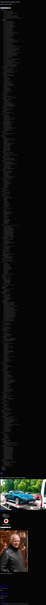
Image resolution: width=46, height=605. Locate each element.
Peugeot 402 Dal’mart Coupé (8, 366)
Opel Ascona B (6, 342)
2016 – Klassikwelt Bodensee (8, 63)
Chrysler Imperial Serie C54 (8, 171)
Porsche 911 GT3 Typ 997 (8, 377)
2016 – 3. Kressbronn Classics (8, 60)
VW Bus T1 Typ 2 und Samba (8, 420)
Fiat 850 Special (6, 222)
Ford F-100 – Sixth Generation (8, 235)
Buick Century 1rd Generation (8, 238)
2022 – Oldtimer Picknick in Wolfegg (9, 39)
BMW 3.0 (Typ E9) (7, 147)
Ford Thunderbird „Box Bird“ (8, 234)
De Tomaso (4, 191)
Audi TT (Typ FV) (6, 118)
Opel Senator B (6, 360)
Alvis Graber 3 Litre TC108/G (8, 108)
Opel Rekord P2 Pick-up (7, 353)
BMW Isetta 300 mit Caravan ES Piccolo (10, 140)
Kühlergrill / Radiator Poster (8, 462)
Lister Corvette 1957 (7, 79)
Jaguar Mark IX (6, 272)
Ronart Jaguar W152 (7, 89)
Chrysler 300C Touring (7, 177)
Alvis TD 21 (6, 110)
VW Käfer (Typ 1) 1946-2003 (8, 417)
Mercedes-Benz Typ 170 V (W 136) (9, 303)
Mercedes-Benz (4, 301)
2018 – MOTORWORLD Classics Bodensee (10, 53)
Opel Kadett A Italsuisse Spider (8, 347)
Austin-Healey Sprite (7, 125)
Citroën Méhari (6, 186)
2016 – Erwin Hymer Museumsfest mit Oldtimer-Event (12, 62)
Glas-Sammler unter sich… (8, 71)
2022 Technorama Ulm (7, 42)
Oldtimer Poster (4, 460)
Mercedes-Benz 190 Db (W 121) (9, 311)
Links (3, 459)
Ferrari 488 (5, 199)
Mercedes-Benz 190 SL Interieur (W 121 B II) (11, 310)
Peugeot (3, 363)
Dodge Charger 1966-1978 (8, 172)
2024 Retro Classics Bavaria (8, 28)
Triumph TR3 (6, 415)
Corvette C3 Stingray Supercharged (9, 168)
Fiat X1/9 (5, 215)
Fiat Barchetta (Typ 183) (7, 213)
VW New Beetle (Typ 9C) (8, 431)
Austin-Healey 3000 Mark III (8, 130)
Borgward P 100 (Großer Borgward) (9, 153)
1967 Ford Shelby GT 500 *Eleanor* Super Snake (11, 225)
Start (3, 9)
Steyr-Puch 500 (6, 216)
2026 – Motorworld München (8, 11)
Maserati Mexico (6, 297)
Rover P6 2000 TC (6, 401)
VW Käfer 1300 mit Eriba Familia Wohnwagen (11, 419)
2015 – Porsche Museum (7, 18)
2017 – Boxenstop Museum (8, 14)
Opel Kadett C (6, 348)
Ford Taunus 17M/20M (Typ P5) (9, 228)
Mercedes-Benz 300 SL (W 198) (9, 307)
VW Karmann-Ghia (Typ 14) (8, 425)
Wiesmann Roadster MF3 (8, 440)
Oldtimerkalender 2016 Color (8, 457)
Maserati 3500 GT (6, 293)
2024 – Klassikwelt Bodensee (8, 30)
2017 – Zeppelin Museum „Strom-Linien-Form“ (11, 16)
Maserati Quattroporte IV (7, 298)
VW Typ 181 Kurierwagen (8, 429)
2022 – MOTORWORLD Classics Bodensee (10, 41)
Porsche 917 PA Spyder (7, 385)
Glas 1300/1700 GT (7, 246)
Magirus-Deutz (4, 292)
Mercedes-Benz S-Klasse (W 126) (9, 320)
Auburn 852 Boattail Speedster (8, 74)
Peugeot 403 (6, 364)
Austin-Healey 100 (7, 129)
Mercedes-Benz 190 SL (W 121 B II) (9, 309)
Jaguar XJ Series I (6, 265)
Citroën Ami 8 (6, 181)
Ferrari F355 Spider (7, 205)
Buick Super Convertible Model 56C (9, 242)
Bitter (3, 135)
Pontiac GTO (6, 244)
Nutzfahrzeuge (4, 336)
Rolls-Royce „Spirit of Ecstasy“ (8, 398)
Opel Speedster (6, 354)
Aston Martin (4, 111)
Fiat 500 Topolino (6, 221)
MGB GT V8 (6, 325)
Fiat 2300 (5, 218)
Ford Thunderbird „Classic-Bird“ (9, 231)
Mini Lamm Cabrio (7, 327)
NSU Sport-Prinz (6, 333)
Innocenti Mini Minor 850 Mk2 (8, 260)
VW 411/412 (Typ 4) (7, 423)
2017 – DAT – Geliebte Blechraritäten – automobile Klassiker (10, 444)
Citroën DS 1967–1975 (7, 183)
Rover (3, 399)
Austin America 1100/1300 (8, 128)
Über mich (3, 467)
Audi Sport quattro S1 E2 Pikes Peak (9, 117)
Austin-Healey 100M (7, 123)
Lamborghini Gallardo (7, 281)
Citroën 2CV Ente (6, 185)
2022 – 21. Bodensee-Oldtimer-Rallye (9, 40)
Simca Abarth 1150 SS (7, 408)
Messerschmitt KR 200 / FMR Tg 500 (9, 84)
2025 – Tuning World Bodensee (8, 25)
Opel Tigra (5, 362)
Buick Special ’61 (6, 241)
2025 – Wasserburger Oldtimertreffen (9, 26)
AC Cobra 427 (6, 95)
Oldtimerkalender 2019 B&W (8, 451)
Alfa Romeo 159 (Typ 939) (8, 98)
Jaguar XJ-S (6, 262)
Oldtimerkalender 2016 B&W (8, 456)
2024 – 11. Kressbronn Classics (8, 29)
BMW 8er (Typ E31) (7, 149)
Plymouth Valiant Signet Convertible (9, 176)
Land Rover (4, 287)
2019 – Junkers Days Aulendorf (8, 47)
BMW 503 (5, 137)
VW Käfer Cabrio (6, 418)
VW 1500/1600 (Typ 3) (7, 422)
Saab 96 (5, 405)
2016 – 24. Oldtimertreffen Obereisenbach (10, 61)
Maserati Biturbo (6, 299)
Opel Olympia (6, 357)
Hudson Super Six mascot (8, 258)
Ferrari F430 (6, 206)
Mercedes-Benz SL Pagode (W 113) (9, 316)
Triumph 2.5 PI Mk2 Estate (8, 412)
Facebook (3, 599)
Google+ (3, 601)
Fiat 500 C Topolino (7, 219)
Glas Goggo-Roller (7, 247)
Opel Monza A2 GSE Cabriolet (8, 350)
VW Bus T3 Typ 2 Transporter (8, 421)
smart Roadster (6, 411)
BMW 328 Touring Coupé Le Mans (9, 138)
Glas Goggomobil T (7, 249)
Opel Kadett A (6, 346)
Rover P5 (5, 400)
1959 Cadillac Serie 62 (7, 157)
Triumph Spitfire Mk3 (7, 414)
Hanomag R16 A (6, 251)
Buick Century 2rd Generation (8, 239)
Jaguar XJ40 (6, 263)
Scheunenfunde (4, 67)
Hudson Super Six (6, 255)
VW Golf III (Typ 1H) (7, 428)
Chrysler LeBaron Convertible (8, 178)
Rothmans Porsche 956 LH (8, 391)
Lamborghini (4, 278)
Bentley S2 (5, 132)
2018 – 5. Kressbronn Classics (8, 51)
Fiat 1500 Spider (6, 211)
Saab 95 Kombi (6, 404)
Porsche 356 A (6, 370)
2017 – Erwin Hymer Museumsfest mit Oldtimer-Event (12, 59)
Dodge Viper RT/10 (7, 175)
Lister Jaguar (6, 80)
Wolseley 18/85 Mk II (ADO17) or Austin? (10, 127)
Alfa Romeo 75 (6, 100)
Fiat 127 (5, 210)
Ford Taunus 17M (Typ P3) (8, 227)
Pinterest (3, 602)
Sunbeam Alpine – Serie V (8, 91)
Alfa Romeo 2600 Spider (7, 99)
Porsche (3, 369)
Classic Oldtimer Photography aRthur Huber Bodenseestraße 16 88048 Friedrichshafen (4, 586)
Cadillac (3, 156)
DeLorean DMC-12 (7, 78)
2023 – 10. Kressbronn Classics (8, 33)
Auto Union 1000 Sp (7, 121)
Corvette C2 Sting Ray (7, 166)
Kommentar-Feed (4, 593)
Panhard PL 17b (6, 87)
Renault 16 (5, 393)
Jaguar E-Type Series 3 (7, 266)
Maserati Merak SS (7, 296)
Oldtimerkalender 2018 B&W (8, 453)
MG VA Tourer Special (7, 323)
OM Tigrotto (6, 337)
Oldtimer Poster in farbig (7, 464)
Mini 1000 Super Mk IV (7, 326)
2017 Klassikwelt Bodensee (8, 56)
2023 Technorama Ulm (7, 36)
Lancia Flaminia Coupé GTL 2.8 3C (9, 284)
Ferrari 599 (5, 201)
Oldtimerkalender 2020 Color (8, 449)
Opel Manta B (6, 349)
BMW (3, 136)
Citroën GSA (6, 187)
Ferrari (3, 195)
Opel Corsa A (6, 344)
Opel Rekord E (6, 352)
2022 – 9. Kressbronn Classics (8, 38)
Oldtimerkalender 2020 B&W (8, 448)
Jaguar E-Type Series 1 (7, 267)
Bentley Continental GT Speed (8, 133)
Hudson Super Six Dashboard (8, 256)
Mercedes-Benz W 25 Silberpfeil (9, 304)
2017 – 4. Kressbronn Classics (8, 55)
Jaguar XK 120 (6, 270)
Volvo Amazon (6, 437)
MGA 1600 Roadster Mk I (8, 324)
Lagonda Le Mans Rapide (8, 277)
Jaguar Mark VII (6, 273)
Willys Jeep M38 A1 (7, 275)
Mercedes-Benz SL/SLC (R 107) (9, 319)
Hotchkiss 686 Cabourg (7, 253)
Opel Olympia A (6, 358)
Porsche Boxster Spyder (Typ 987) (9, 380)
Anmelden (3, 592)
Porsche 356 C (6, 372)
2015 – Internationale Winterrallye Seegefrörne (11, 66)
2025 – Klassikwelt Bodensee (8, 24)
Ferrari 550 (5, 200)
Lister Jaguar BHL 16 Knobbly (8, 81)
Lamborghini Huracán (7, 282)
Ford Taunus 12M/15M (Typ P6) (9, 229)
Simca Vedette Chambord (7, 409)
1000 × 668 (2, 475)
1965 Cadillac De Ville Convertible (9, 159)
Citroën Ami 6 (6, 180)
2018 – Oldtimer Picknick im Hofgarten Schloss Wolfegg (12, 52)
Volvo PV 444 (6, 436)
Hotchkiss (3, 252)
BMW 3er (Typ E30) (7, 145)
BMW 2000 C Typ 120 (7, 142)
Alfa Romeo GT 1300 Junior (8, 102)
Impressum (3, 469)
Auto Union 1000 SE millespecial (9, 119)
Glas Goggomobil (6, 248)
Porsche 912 (6, 384)
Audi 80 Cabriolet (6, 116)
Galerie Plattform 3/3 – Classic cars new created (11, 442)
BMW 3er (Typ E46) (7, 148)
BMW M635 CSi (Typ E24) (8, 144)
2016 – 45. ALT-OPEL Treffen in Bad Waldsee (11, 64)
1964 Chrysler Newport (7, 170)
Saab (3, 402)
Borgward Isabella (6, 155)
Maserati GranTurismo (7, 295)
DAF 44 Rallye (6, 77)
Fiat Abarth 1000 (6, 212)
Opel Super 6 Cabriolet (7, 361)
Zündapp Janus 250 (7, 93)
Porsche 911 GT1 (6, 383)
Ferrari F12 (5, 203)
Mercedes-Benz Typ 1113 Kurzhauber (9, 339)
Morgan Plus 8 (6, 330)
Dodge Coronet (6, 173)
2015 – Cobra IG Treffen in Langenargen (10, 97)
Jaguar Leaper (6, 271)
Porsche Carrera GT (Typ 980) (8, 389)
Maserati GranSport (7, 294)
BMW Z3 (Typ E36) (7, 146)
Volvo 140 (5, 433)
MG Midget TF (6, 322)
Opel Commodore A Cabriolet (8, 343)
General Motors (4, 237)
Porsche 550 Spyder (7, 373)
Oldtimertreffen (4, 20)
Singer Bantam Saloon (7, 90)
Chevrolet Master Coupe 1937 (8, 163)
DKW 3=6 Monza (6, 120)
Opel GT (5, 355)
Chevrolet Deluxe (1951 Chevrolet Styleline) (10, 164)
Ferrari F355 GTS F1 (7, 204)
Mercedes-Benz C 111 (7, 318)
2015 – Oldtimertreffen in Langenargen (10, 65)
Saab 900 (5, 403)
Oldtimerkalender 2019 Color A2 (9, 450)
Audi (3, 113)
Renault (3, 392)
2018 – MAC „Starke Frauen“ (8, 13)
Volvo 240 (5, 434)
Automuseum (4, 10)
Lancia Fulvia (6, 286)
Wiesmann (3, 439)
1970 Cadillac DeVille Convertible (9, 158)
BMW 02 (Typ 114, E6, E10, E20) (9, 143)
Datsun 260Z (6, 190)
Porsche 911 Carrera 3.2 (7, 375)
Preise (3, 466)
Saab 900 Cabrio (6, 406)
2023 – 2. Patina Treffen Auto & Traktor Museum (11, 32)
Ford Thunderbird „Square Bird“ (9, 232)
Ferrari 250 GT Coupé (7, 197)
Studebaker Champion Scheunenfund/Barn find (11, 70)
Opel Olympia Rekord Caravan (8, 351)
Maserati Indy (6, 300)
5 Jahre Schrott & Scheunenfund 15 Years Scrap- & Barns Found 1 (9, 68)
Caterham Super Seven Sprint (8, 288)
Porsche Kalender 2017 (7, 455)
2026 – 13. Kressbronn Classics (8, 21)
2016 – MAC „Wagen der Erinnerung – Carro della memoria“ (13, 17)
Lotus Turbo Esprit (7, 291)
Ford (3, 224)
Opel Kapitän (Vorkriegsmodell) (8, 356)
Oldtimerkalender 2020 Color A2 (9, 447)
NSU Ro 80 (5, 332)
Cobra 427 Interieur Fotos (8, 96)
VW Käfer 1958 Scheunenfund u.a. (9, 72)
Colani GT (5, 76)
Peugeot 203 (6, 368)
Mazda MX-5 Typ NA (7, 83)
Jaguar (3, 261)
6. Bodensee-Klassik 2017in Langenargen (8, 58)
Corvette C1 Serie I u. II (7, 165)
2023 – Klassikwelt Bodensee (8, 35)
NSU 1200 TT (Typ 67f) (7, 334)
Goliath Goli (6, 154)
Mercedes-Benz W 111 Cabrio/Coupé (9, 314)
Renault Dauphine (6, 396)
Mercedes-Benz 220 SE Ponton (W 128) (10, 312)
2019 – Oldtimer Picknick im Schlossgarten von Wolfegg (12, 46)
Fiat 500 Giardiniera (7, 220)
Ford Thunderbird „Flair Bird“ (8, 233)
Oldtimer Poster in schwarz (8, 465)
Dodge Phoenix (6, 174)
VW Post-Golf (6, 427)
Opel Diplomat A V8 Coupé (8, 345)
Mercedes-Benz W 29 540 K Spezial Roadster (10, 305)
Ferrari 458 (5, 198)
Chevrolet (3, 160)
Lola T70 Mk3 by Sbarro (7, 82)
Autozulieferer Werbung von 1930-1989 (10, 461)
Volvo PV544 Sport (7, 438)
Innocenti (3, 259)
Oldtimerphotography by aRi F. (10, 2)
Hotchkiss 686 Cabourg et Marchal (9, 254)
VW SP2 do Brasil (6, 430)
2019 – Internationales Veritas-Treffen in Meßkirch (11, 49)
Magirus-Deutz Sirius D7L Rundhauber (10, 338)
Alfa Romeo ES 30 (7, 101)
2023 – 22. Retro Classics (8, 37)
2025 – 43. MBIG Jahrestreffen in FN (9, 23)
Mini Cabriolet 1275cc (7, 328)
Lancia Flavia (6, 285)
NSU (3, 331)
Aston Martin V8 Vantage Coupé (9, 112)
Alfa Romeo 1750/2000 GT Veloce (9, 103)
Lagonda (3, 276)
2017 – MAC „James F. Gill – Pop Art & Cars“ (11, 15)
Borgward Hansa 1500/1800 (8, 152)
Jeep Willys (4, 274)
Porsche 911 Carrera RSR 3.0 (8, 382)
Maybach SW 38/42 (7, 306)
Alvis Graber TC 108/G (7, 109)
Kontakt (3, 468)
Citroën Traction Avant (7, 179)
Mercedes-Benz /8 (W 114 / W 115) (9, 317)
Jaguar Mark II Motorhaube (8, 268)
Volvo (3, 432)
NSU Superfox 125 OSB (7, 335)
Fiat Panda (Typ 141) (7, 214)
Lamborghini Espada (7, 280)
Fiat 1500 (5, 217)
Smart (3, 410)
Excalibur (3, 193)
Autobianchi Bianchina (7, 208)
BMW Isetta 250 (6, 139)
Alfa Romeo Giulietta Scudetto (8, 104)
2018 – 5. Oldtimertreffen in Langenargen (10, 54)
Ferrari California (6, 202)
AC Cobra (3, 94)
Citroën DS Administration (8, 182)
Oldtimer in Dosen (6, 463)
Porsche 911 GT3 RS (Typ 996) (8, 376)
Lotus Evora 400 (6, 290)
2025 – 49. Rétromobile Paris (8, 27)
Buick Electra (6, 240)
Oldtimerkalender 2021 (7, 446)
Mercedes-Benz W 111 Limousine (9, 313)
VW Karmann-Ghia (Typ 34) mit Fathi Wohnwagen (11, 424)
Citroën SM (5, 184)
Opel (3, 341)
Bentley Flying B (6, 134)
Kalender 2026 (4, 445)
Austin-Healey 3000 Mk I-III (8, 124)
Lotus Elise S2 (6, 289)
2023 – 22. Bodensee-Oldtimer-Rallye (9, 34)
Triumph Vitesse (6, 413)
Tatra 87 (5, 92)
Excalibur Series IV (7, 194)
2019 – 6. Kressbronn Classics (8, 45)
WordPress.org (4, 594)
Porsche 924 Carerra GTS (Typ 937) (9, 379)
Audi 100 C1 (6, 114)
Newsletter (3, 19)
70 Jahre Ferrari (6, 196)
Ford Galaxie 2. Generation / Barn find (9, 236)
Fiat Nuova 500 (6, 223)
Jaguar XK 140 (6, 269)
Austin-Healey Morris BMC (6, 122)
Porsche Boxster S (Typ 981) (8, 388)
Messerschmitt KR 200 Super (8, 85)
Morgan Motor (4, 329)
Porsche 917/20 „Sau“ (7, 386)
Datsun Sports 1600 (7, 189)
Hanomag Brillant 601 (7, 250)
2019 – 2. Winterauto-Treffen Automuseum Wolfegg (11, 48)
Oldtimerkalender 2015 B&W (8, 458)
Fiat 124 (5, 209)
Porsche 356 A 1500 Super (8, 371)
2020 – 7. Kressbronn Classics (8, 44)
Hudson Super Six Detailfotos (8, 257)
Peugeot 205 (6, 367)
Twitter (3, 600)
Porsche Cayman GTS (7, 390)
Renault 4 (5, 394)
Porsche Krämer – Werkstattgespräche (9, 381)
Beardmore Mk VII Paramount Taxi (9, 75)
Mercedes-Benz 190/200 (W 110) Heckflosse (10, 315)
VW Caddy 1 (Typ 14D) (7, 426)
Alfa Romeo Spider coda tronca (8, 106)
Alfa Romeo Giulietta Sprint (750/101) (9, 105)
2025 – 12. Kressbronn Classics (8, 22)
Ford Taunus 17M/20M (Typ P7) (9, 230)
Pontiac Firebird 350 (7, 243)
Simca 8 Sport (6, 407)
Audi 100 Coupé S (6, 115)
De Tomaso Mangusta (7, 192)
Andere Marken (4, 73)
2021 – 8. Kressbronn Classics (8, 43)
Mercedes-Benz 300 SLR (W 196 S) (9, 308)
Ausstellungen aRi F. (5, 441)
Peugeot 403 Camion (7, 365)
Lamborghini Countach (7, 279)
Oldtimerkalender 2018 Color (8, 452)
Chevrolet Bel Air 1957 (7, 161)
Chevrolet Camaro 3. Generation (9, 162)
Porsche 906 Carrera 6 (7, 374)
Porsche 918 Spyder (7, 387)
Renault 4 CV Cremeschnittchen (8, 395)
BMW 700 (5, 141)
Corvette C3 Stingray (7, 167)
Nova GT (5, 86)
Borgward (3, 151)
